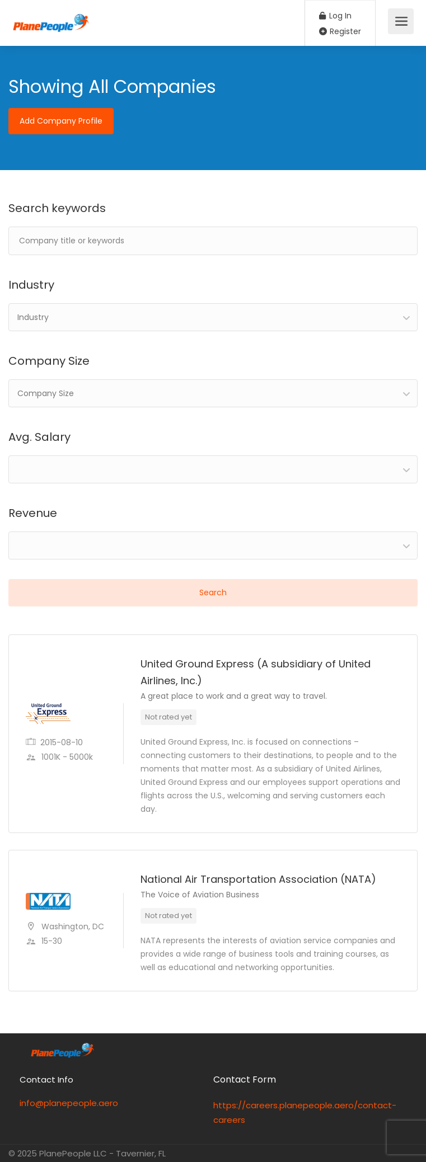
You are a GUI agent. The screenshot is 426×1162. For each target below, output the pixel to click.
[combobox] (213, 317)
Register (340, 31)
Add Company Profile (61, 120)
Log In (335, 15)
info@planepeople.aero (69, 1103)
